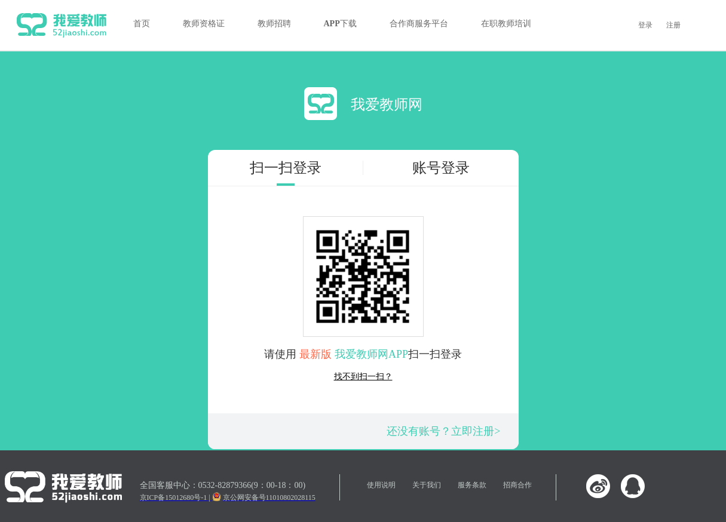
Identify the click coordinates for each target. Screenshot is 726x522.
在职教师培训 (506, 23)
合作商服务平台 (419, 23)
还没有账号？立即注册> (443, 431)
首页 (141, 23)
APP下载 (340, 23)
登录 (645, 25)
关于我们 (426, 485)
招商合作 (517, 485)
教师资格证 (204, 23)
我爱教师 (61, 25)
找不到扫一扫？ (363, 376)
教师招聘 (274, 23)
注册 (673, 25)
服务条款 (472, 485)
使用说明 (381, 485)
